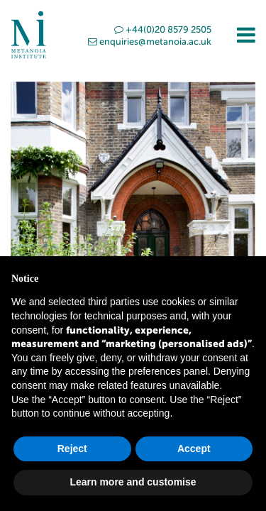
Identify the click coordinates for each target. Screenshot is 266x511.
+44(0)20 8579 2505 (162, 29)
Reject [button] (72, 448)
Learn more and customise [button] (133, 482)
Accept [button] (194, 448)
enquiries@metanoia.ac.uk (149, 41)
